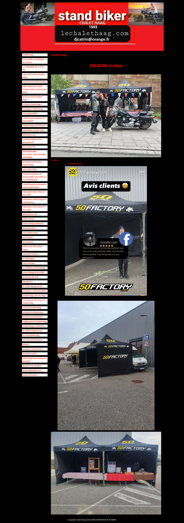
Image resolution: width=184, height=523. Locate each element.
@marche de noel (31, 277)
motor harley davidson (33, 223)
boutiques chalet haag (33, 109)
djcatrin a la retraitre (32, 366)
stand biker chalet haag (33, 130)
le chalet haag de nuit (32, 331)
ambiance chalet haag (33, 312)
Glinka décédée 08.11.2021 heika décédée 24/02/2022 (34, 154)
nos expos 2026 (30, 113)
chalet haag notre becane (34, 126)
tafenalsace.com (30, 214)
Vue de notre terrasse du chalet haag (34, 301)
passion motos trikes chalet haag (32, 163)
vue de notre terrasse (32, 340)
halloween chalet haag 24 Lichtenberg (34, 200)
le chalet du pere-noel (32, 286)
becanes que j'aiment (32, 317)
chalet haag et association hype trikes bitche (35, 185)
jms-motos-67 (29, 147)
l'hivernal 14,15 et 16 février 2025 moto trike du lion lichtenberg (34, 177)
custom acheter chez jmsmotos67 (32, 140)
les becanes (28, 242)
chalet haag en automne (34, 326)
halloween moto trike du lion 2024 (34, 193)
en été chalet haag (31, 335)
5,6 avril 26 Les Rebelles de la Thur (34, 60)
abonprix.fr (28, 282)
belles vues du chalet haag (32, 247)
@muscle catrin (30, 354)
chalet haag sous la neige (34, 295)
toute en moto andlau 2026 (32, 98)
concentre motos (30, 254)
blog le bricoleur (30, 375)
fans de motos (29, 228)
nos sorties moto (30, 233)
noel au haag (28, 263)
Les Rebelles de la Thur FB (33, 68)
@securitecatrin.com (32, 370)
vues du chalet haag (32, 307)
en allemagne (29, 259)
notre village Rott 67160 (33, 272)
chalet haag (28, 55)
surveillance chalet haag (34, 268)
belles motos (28, 219)
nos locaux (28, 237)
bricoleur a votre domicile (34, 291)
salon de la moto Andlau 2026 (34, 75)
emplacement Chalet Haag (35, 321)
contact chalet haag (32, 104)
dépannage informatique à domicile (35, 359)
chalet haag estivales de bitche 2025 (34, 119)
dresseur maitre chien (33, 349)
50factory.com (29, 135)
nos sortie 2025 (30, 169)
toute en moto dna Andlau (34, 82)
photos (26, 344)
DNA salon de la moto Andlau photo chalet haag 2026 (34, 89)
